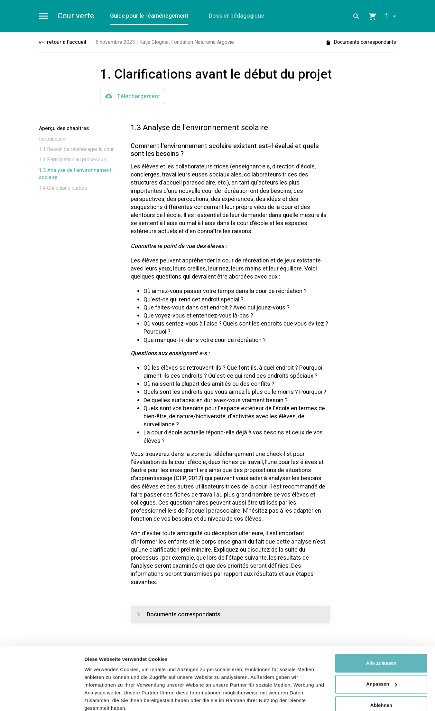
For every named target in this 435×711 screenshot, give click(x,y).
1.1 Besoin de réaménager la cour (76, 149)
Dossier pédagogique (236, 16)
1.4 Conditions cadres (63, 188)
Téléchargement (132, 96)
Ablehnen (381, 677)
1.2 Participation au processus (72, 160)
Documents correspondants (361, 42)
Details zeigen (100, 698)
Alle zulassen (381, 635)
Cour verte (76, 16)
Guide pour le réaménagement (149, 16)
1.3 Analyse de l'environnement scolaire (75, 173)
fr (390, 16)
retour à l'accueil (62, 42)
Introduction (52, 139)
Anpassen (381, 656)
